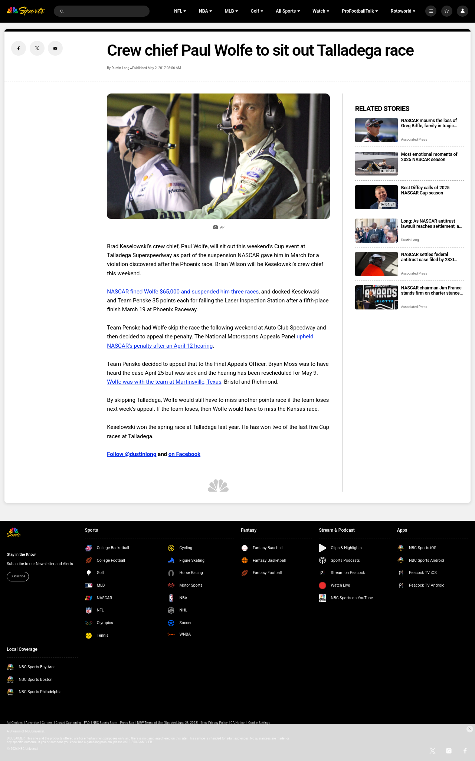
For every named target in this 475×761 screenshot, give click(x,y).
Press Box (127, 723)
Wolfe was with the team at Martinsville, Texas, (164, 381)
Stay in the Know (21, 554)
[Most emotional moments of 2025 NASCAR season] (376, 164)
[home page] (26, 11)
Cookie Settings (259, 723)
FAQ (87, 723)
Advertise (32, 723)
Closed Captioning (68, 723)
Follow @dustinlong (131, 454)
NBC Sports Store (105, 723)
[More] (430, 11)
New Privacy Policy (214, 723)
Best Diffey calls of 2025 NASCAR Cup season (425, 190)
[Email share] (55, 48)
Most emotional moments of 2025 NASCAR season (429, 157)
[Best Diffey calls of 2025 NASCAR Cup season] (376, 197)
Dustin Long (120, 68)
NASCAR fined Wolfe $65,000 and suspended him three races (183, 291)
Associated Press (414, 139)
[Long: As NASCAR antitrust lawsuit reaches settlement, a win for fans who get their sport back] (376, 231)
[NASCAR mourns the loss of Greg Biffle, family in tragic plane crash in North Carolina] (376, 130)
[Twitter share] (37, 48)
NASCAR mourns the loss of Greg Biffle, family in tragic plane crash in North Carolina (430, 123)
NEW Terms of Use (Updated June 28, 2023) (167, 723)
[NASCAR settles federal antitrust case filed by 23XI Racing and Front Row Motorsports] (376, 264)
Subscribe (17, 576)
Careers (47, 723)
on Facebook (184, 454)
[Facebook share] (18, 48)
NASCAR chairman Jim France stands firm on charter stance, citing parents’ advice (431, 290)
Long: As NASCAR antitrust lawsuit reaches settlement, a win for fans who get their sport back (432, 224)
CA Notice (237, 723)
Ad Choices (15, 723)
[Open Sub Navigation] (185, 11)
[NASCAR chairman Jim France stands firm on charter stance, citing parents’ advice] (376, 297)
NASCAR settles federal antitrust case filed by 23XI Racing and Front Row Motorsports (427, 257)
